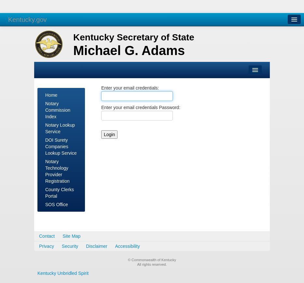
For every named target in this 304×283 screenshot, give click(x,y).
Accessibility (127, 246)
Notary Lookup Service (60, 128)
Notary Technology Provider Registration (57, 171)
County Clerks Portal (59, 193)
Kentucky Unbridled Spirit (63, 273)
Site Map (71, 236)
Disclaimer (96, 246)
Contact (47, 236)
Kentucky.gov (27, 19)
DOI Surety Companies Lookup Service (61, 146)
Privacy (46, 246)
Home (51, 95)
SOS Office (56, 204)
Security (70, 246)
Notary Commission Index (57, 110)
